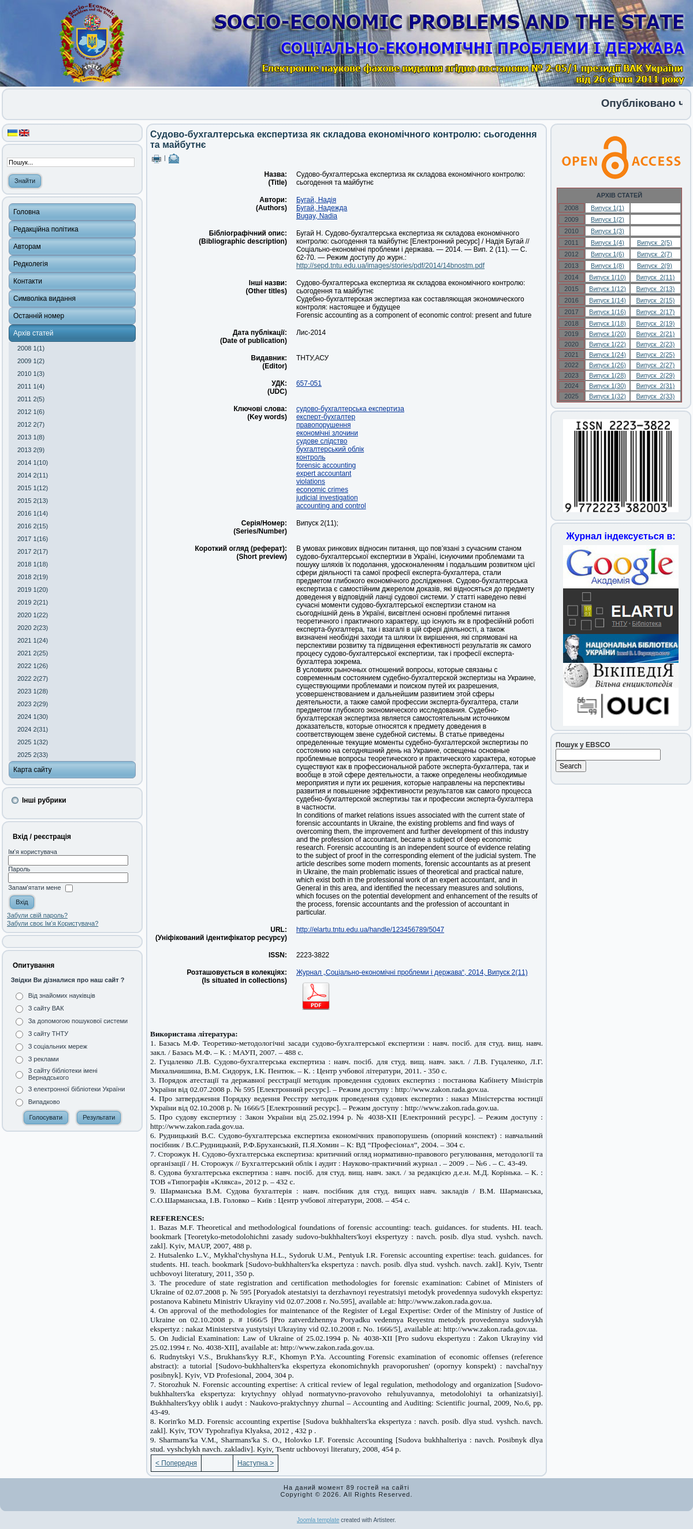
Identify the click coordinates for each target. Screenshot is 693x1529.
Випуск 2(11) (655, 277)
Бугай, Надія (316, 200)
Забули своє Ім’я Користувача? (52, 923)
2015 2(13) (32, 500)
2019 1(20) (32, 589)
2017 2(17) (32, 551)
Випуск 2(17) (655, 311)
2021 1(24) (32, 640)
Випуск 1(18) (607, 323)
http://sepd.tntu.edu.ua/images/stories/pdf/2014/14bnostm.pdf (390, 266)
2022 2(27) (32, 678)
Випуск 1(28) (607, 375)
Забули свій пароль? (37, 915)
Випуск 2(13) (655, 288)
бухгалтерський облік (330, 449)
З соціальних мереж (57, 1046)
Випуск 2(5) (654, 242)
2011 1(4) (30, 386)
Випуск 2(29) (655, 375)
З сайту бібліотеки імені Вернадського (63, 1074)
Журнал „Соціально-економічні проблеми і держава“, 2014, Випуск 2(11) (412, 972)
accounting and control (331, 506)
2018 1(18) (32, 564)
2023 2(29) (32, 703)
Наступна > (255, 1463)
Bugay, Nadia (316, 216)
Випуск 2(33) (655, 396)
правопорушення (323, 425)
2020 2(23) (32, 627)
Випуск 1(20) (607, 333)
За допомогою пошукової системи (78, 1020)
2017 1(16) (32, 538)
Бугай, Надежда (321, 208)
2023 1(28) (32, 691)
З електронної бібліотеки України (76, 1089)
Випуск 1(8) (607, 265)
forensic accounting (326, 465)
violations (310, 482)
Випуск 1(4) (607, 242)
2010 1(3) (30, 373)
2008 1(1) (30, 348)
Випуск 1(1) (607, 207)
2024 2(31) (32, 729)
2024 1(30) (32, 716)
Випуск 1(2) (607, 219)
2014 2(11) (32, 475)
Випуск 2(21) (655, 333)
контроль (311, 457)
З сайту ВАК (46, 1008)
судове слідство (322, 441)
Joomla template (318, 1520)
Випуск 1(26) (607, 364)
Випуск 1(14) (607, 300)
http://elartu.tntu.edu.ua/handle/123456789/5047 (370, 930)
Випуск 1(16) (607, 311)
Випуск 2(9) (654, 265)
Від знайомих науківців (61, 995)
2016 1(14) (32, 513)
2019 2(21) (32, 602)
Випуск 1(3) (607, 231)
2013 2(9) (30, 449)
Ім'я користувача (32, 851)
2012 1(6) (30, 411)
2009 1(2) (30, 360)
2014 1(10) (32, 462)
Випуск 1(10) (607, 277)
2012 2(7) (30, 424)
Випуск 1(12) (607, 288)
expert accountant (323, 473)
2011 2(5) (30, 399)
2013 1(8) (30, 437)
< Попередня (176, 1463)
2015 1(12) (32, 487)
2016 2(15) (32, 526)
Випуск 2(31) (655, 385)
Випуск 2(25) (655, 354)
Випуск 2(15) (655, 300)
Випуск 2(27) (655, 364)
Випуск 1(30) (607, 385)
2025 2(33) (32, 754)
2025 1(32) (32, 742)
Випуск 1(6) (607, 254)
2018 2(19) (32, 576)
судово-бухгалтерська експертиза (350, 409)
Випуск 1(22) (607, 344)
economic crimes (322, 490)
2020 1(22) (32, 614)
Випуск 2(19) (655, 323)
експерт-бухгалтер (325, 417)
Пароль (19, 869)
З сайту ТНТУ (48, 1033)
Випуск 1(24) (607, 354)
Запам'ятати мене (34, 888)
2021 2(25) (32, 653)
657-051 (309, 383)
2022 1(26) (32, 665)
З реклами (43, 1059)
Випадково (44, 1101)
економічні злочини (327, 433)
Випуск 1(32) (607, 396)
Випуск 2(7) (654, 254)
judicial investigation (327, 498)
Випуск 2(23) (655, 344)
